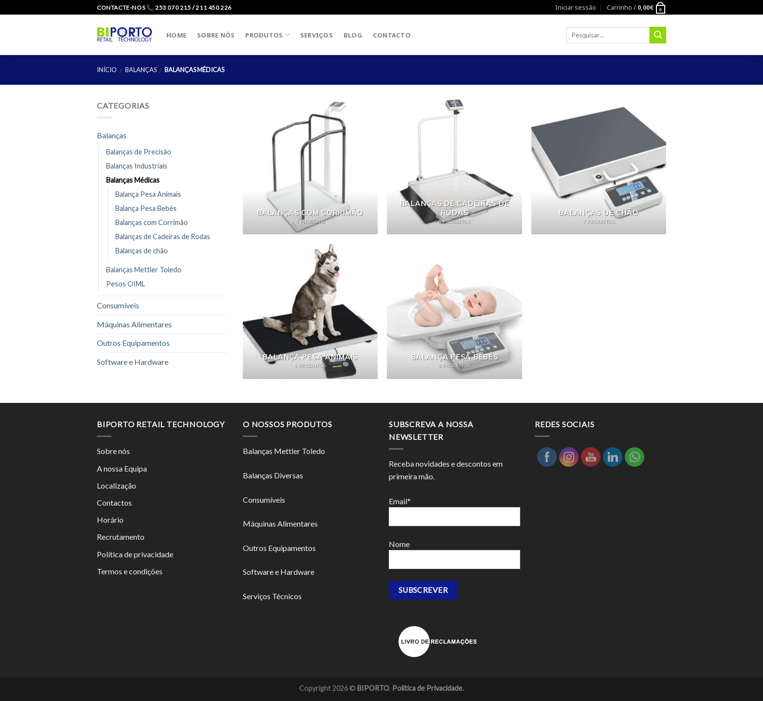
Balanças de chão (141, 250)
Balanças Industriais (136, 166)
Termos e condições (130, 571)
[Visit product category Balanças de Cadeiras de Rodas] (454, 166)
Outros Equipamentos (133, 342)
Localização (116, 485)
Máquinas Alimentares (134, 324)
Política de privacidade (135, 554)
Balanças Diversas (273, 475)
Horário (110, 519)
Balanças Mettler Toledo (144, 269)
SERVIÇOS (316, 35)
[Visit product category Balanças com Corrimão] (310, 166)
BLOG (353, 35)
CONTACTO (392, 35)
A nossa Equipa (122, 468)
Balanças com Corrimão (151, 222)
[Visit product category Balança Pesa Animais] (310, 311)
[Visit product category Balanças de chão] (598, 166)
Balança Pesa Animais (148, 194)
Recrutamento (121, 536)
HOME (176, 35)
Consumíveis (118, 305)
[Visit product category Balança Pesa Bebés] (454, 311)
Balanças (141, 70)
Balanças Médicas (133, 180)
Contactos (114, 502)
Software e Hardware (132, 361)
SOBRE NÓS (216, 35)
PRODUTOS (267, 34)
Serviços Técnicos (272, 596)
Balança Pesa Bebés (146, 208)
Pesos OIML (125, 284)
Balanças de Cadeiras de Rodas (162, 236)
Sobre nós (113, 450)
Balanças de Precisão (138, 152)
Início (107, 70)
